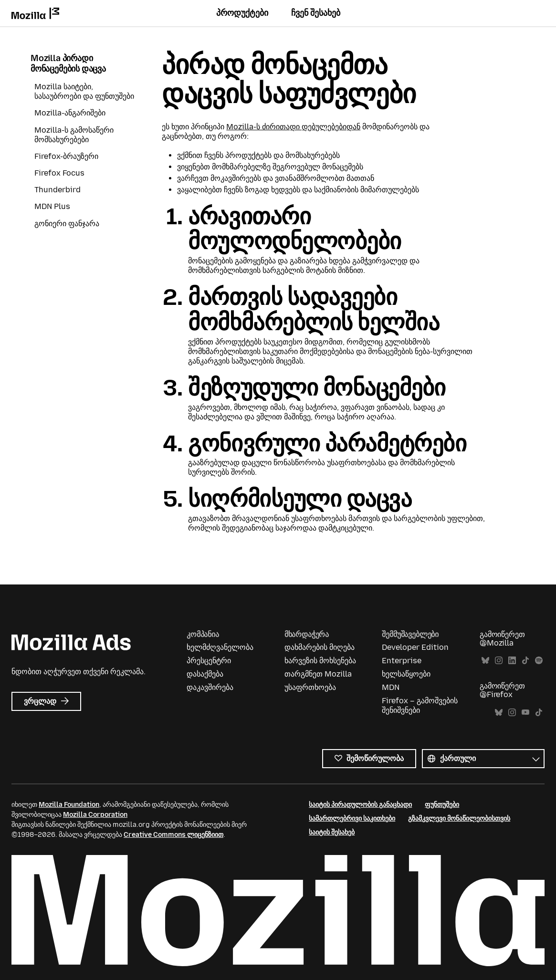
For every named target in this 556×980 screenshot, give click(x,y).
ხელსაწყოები (406, 673)
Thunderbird (57, 189)
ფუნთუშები (442, 805)
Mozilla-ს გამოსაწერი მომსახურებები (74, 134)
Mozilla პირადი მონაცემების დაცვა (68, 63)
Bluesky (485, 661)
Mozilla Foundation (69, 805)
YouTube (525, 713)
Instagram (498, 661)
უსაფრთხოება (310, 687)
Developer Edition (415, 647)
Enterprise (401, 660)
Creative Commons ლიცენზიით (173, 835)
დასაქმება (205, 673)
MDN (390, 687)
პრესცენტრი (209, 660)
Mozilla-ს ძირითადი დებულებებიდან (293, 126)
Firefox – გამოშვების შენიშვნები (420, 705)
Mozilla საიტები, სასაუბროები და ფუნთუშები (84, 91)
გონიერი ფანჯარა (66, 223)
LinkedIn (512, 661)
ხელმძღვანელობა (220, 647)
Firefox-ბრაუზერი (66, 156)
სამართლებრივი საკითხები (352, 818)
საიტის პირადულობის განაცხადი (360, 805)
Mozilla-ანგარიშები (69, 112)
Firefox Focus (59, 172)
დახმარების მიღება (319, 647)
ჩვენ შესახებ (315, 13)
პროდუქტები (242, 13)
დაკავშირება (210, 687)
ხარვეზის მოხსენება (320, 660)
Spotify (539, 661)
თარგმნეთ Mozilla (318, 673)
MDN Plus (52, 206)
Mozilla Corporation (95, 815)
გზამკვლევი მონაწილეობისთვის (459, 818)
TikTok (525, 661)
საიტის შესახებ (332, 832)
